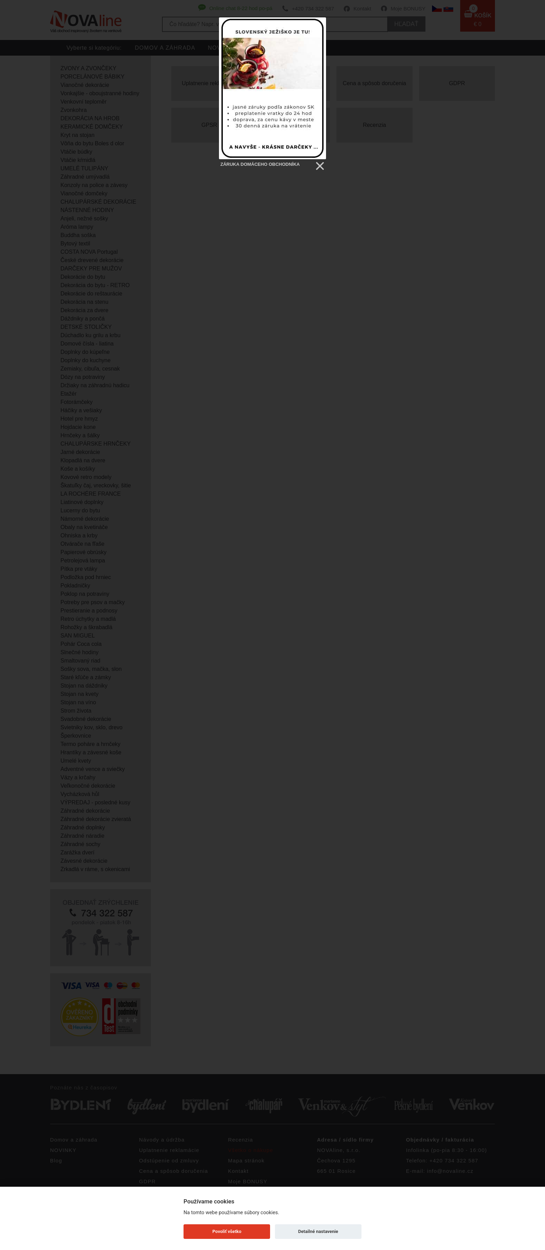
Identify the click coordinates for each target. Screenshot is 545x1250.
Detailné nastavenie (318, 1231)
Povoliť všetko (226, 1231)
